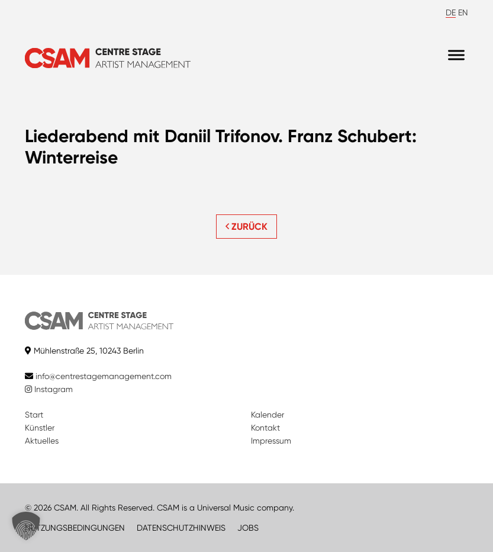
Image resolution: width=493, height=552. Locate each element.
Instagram (49, 389)
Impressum (271, 440)
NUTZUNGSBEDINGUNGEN (75, 527)
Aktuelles (42, 440)
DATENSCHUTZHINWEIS (181, 527)
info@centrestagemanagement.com (104, 376)
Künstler (39, 427)
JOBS (248, 527)
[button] (26, 526)
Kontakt (265, 427)
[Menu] (456, 55)
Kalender (267, 414)
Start (34, 414)
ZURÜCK (246, 226)
